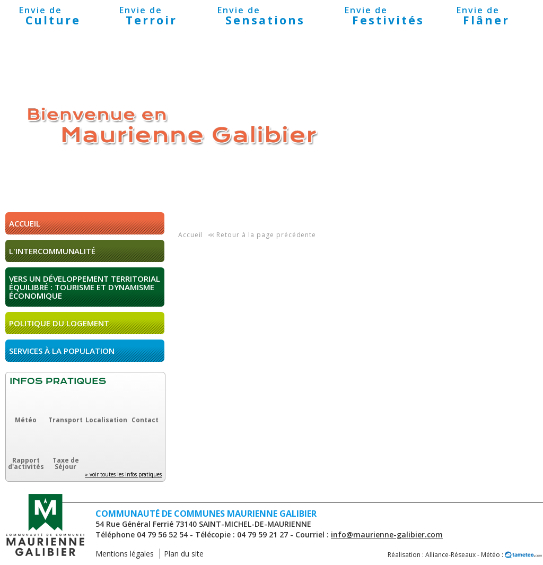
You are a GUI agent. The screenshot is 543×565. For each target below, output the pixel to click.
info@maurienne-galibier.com (387, 534)
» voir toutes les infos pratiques (123, 474)
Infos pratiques (58, 381)
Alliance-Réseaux (450, 554)
